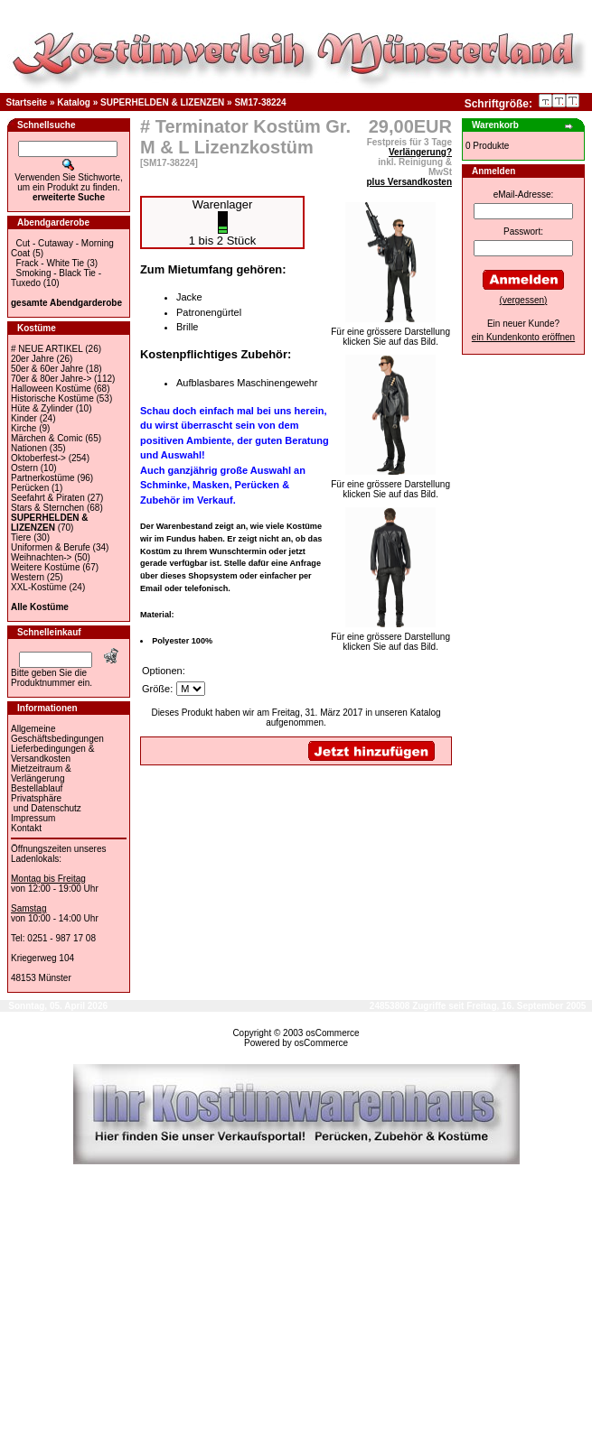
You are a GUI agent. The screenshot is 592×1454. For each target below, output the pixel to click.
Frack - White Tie (50, 263)
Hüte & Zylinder (42, 408)
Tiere (21, 537)
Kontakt (26, 828)
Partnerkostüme (43, 478)
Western (27, 577)
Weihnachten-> (41, 557)
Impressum (33, 818)
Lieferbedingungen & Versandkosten (52, 754)
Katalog (73, 102)
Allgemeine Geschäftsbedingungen (57, 734)
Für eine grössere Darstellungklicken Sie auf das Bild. (390, 333)
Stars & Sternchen (47, 508)
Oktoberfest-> (38, 458)
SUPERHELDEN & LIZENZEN (162, 102)
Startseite (27, 102)
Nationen (29, 448)
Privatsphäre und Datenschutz (46, 803)
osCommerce (332, 1033)
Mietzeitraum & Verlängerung (41, 773)
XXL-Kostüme (39, 587)
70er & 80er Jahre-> (51, 379)
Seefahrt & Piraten (48, 498)
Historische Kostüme (52, 398)
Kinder (24, 418)
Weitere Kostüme (45, 567)
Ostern (24, 468)
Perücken (30, 488)
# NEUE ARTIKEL (46, 349)
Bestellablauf (36, 788)
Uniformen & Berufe (50, 547)
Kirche (23, 428)
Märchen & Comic (46, 438)
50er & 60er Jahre (47, 369)
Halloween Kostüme (51, 389)
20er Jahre (32, 359)
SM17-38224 (260, 102)
